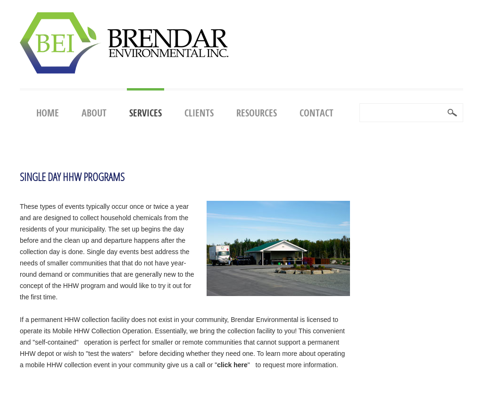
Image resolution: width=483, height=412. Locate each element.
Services (145, 113)
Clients (199, 113)
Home (47, 113)
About (94, 113)
